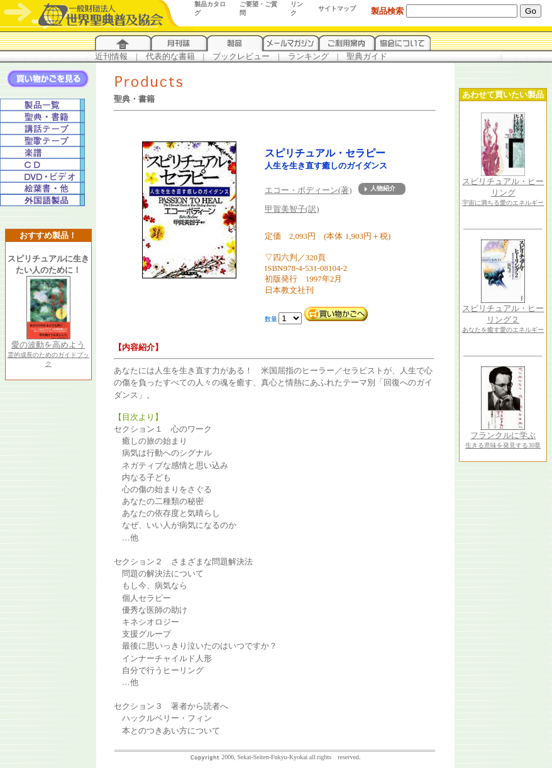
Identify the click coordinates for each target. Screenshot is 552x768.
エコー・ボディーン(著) (308, 190)
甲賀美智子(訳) (292, 209)
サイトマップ (337, 8)
